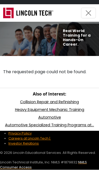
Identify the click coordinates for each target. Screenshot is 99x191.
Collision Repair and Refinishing (49, 102)
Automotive (49, 117)
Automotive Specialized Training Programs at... (49, 125)
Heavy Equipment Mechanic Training (49, 109)
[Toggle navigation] (88, 13)
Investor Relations (23, 143)
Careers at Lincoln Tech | (29, 138)
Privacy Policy (20, 133)
